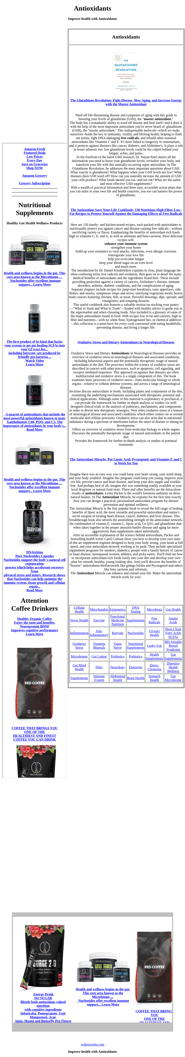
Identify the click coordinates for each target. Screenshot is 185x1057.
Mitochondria (99, 609)
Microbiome (79, 656)
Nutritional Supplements (135, 645)
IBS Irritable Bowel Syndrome (173, 645)
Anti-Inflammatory (99, 633)
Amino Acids (173, 620)
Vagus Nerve (118, 645)
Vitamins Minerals (99, 645)
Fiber (99, 667)
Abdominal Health (117, 678)
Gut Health (173, 609)
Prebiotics (135, 656)
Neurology (117, 667)
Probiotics (118, 656)
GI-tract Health (154, 633)
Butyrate (117, 633)
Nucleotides (136, 633)
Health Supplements (154, 656)
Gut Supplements (173, 656)
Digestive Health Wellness (173, 667)
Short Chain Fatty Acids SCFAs (173, 633)
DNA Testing (136, 609)
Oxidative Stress (79, 645)
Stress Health (79, 620)
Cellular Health (79, 609)
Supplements (135, 620)
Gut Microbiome (173, 678)
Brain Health (135, 678)
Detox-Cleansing (154, 667)
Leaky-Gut (154, 645)
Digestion (135, 667)
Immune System (99, 678)
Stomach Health (154, 678)
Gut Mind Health (79, 667)
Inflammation (79, 633)
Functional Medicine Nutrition (117, 620)
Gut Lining (99, 656)
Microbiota (154, 609)
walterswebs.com (92, 1044)
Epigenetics (118, 609)
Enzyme (99, 620)
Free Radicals (154, 620)
